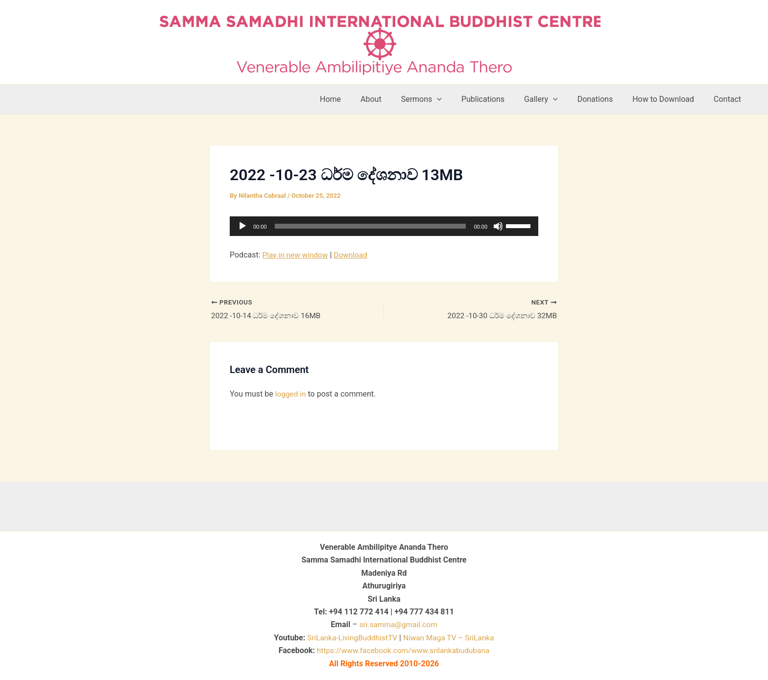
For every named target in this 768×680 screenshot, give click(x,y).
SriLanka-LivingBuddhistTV (349, 637)
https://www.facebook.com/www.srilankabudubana (403, 650)
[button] (458, 99)
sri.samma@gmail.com (398, 624)
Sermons (443, 99)
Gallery (555, 99)
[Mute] (498, 226)
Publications (500, 99)
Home (359, 99)
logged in (291, 394)
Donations (605, 99)
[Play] (242, 226)
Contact (729, 99)
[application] (384, 226)
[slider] (370, 226)
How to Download (669, 99)
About (396, 99)
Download (353, 254)
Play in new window (297, 254)
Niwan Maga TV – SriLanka (450, 637)
